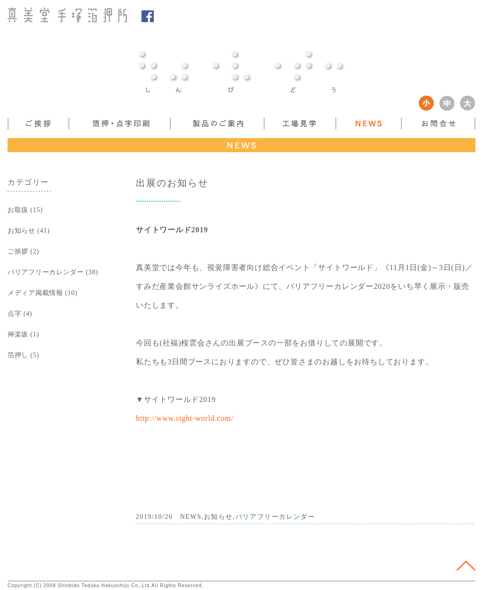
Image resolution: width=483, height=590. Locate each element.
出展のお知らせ (172, 183)
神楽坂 (18, 334)
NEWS (368, 124)
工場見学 (299, 124)
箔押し (18, 355)
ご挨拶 (38, 124)
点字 (14, 313)
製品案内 (217, 124)
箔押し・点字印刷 (119, 124)
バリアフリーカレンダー (46, 272)
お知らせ (21, 230)
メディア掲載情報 (35, 292)
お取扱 (18, 209)
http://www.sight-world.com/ (184, 418)
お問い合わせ (438, 124)
